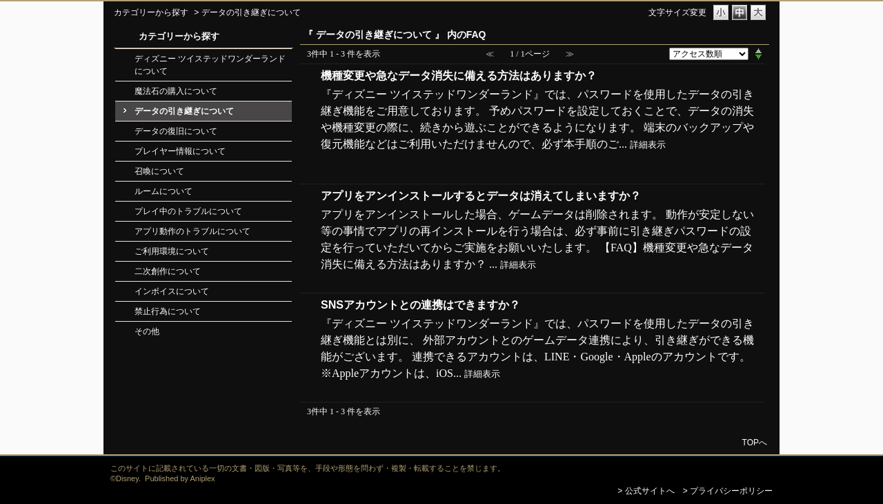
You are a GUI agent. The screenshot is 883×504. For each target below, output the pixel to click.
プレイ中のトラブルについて (188, 211)
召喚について (159, 171)
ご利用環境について (172, 251)
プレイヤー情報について (180, 151)
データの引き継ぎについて (184, 111)
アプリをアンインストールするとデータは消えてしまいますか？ (481, 196)
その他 (147, 331)
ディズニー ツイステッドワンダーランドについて (210, 65)
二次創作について (168, 271)
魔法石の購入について (176, 91)
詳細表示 (648, 145)
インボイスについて (172, 291)
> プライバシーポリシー (728, 491)
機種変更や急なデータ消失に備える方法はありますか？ (459, 75)
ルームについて (163, 191)
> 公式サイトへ (645, 491)
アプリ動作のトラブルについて (192, 231)
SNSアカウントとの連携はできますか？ (420, 305)
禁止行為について (168, 311)
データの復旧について (176, 131)
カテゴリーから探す (151, 12)
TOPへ (754, 442)
